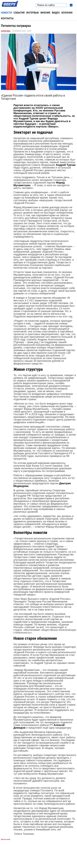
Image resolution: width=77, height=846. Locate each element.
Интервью (32, 12)
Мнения (45, 12)
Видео (56, 12)
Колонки (66, 12)
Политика (5, 31)
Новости (6, 12)
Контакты (7, 18)
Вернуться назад (5, 839)
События (19, 12)
